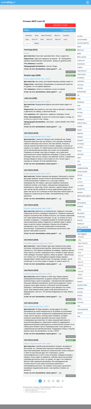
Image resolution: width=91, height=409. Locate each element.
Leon (65, 39)
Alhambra (28, 35)
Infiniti (80, 147)
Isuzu (79, 151)
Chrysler (81, 74)
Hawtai (80, 133)
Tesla (79, 299)
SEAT (79, 231)
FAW (79, 99)
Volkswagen (82, 309)
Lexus (79, 175)
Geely (79, 116)
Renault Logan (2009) (32, 75)
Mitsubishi (81, 203)
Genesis (80, 119)
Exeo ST (35, 39)
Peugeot (81, 213)
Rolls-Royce (82, 227)
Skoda (80, 278)
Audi (79, 46)
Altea (36, 35)
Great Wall (82, 123)
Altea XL (57, 35)
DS (78, 95)
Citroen (80, 78)
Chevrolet (82, 71)
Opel (79, 210)
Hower (80, 140)
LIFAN (79, 178)
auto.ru (8, 2)
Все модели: (82, 234)
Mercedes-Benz (83, 196)
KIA (78, 161)
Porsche (81, 217)
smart (80, 282)
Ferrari (80, 102)
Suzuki (80, 292)
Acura (80, 36)
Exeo (27, 39)
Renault (80, 224)
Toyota (80, 302)
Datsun (80, 85)
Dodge (80, 88)
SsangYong (82, 285)
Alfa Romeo (82, 39)
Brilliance (81, 57)
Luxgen (80, 185)
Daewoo (80, 81)
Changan (81, 64)
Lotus (79, 182)
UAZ (78, 306)
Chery (80, 67)
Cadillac (81, 60)
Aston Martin (83, 43)
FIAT (78, 106)
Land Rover (82, 172)
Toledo (36, 43)
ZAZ (78, 316)
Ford (79, 109)
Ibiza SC (49, 39)
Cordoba (66, 35)
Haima (79, 126)
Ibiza (42, 39)
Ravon (80, 220)
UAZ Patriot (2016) (31, 133)
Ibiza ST (58, 39)
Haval (79, 130)
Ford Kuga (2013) (30, 49)
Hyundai (80, 144)
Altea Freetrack (46, 35)
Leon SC (28, 43)
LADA (79, 165)
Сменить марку (68, 30)
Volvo (79, 313)
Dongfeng (81, 92)
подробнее (71, 71)
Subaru (80, 288)
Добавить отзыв (63, 25)
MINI (79, 199)
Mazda (80, 192)
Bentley (80, 50)
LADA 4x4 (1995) (30, 98)
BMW (79, 53)
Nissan (80, 206)
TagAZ (79, 295)
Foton (80, 112)
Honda (80, 137)
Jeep (79, 158)
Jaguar (80, 154)
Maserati (81, 189)
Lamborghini (82, 168)
